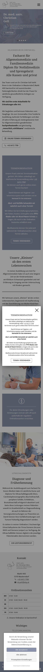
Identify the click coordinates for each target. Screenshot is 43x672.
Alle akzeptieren (21, 650)
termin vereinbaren (21, 360)
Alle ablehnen (21, 655)
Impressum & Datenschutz (21, 666)
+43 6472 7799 (28, 323)
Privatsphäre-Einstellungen (21, 660)
